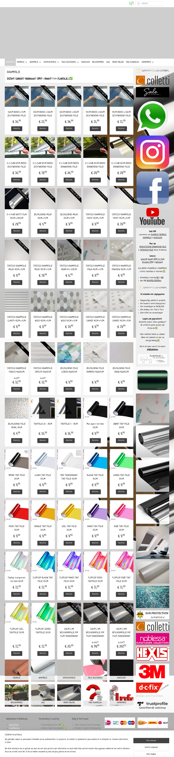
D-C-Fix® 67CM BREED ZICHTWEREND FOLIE (17, 170)
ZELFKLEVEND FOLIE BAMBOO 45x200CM (95, 375)
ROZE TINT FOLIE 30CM (121, 533)
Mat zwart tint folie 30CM (95, 431)
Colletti (18, 83)
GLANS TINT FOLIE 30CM (43, 482)
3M (38, 83)
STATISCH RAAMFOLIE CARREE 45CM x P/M (95, 324)
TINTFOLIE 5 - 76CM (69, 429)
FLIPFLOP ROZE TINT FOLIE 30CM (121, 585)
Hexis (47, 83)
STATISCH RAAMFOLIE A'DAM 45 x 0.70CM (69, 273)
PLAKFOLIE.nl (14, 733)
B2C (158, 283)
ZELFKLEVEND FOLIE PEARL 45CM (17, 431)
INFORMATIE (148, 67)
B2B (162, 283)
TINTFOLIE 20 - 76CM (43, 429)
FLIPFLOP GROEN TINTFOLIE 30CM (42, 636)
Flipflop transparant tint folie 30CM (17, 585)
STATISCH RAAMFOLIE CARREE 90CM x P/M (121, 324)
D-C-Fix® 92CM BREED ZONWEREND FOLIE (69, 170)
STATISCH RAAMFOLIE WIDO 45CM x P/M (43, 324)
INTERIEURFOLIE (51, 67)
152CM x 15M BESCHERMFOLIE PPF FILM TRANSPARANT (121, 637)
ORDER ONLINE (118, 67)
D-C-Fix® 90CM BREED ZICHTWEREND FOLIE (43, 170)
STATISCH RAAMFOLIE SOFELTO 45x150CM (43, 375)
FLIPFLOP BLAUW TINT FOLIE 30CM (43, 585)
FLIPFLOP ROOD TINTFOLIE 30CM (95, 585)
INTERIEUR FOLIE (146, 255)
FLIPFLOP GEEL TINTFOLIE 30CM (16, 636)
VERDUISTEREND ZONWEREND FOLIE (152, 252)
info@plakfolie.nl (152, 355)
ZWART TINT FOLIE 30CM (122, 431)
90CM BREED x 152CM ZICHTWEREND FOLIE (95, 119)
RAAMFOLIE (10, 67)
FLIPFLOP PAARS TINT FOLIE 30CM (69, 585)
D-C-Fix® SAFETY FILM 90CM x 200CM (17, 221)
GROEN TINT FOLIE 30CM (121, 482)
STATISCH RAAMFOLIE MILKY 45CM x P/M (16, 273)
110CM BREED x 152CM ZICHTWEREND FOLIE (69, 119)
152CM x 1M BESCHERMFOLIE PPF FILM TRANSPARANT (69, 637)
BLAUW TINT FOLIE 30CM (95, 482)
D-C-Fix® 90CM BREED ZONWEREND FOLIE (95, 170)
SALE (108, 67)
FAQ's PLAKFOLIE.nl (132, 67)
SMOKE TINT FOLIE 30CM (17, 482)
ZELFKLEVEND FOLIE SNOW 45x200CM (121, 375)
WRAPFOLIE (35, 67)
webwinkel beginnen (91, 751)
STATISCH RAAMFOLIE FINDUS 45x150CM (16, 375)
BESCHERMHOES (98, 67)
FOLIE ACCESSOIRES (70, 67)
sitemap (80, 751)
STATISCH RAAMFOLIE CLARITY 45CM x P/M (16, 324)
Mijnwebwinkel (110, 751)
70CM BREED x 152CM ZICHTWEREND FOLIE (121, 119)
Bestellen (17, 134)
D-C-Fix (160, 264)
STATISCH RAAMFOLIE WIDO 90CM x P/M (69, 324)
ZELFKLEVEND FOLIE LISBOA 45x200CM (69, 375)
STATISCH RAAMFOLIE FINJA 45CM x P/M (95, 273)
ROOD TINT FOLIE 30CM (17, 533)
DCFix (10, 83)
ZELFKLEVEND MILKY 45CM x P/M (43, 221)
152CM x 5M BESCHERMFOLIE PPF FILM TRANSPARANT (95, 637)
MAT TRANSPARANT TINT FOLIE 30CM (69, 482)
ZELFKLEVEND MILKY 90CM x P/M (69, 221)
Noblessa (29, 83)
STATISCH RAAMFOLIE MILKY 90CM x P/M (43, 273)
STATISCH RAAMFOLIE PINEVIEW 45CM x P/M (121, 273)
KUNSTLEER (85, 67)
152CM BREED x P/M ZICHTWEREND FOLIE (17, 119)
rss (84, 751)
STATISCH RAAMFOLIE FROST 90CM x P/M (121, 221)
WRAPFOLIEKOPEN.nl (154, 286)
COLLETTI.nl (14, 730)
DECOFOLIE (22, 67)
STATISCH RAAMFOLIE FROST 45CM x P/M (95, 221)
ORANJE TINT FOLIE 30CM (43, 533)
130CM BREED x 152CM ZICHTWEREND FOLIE (43, 119)
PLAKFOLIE (155, 240)
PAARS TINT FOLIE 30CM (95, 533)
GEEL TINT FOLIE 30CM (69, 533)
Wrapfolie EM (147, 268)
